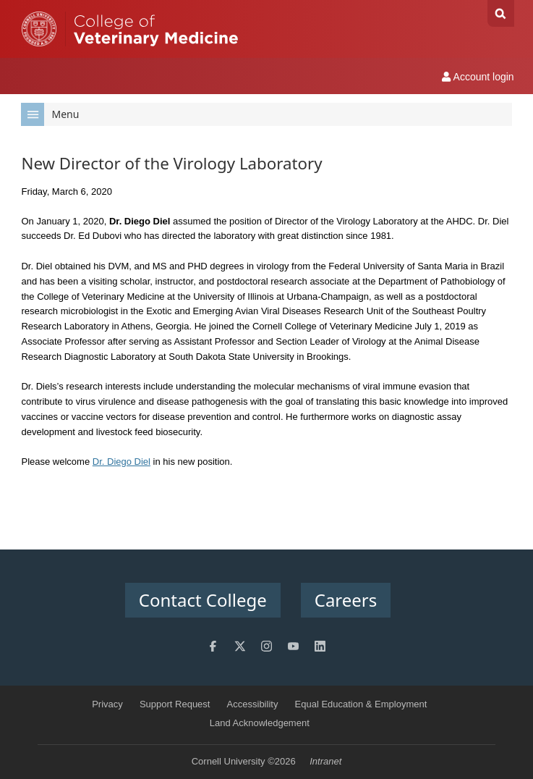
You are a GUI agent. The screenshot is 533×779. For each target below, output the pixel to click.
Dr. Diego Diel (121, 461)
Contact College (203, 600)
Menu (50, 114)
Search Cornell (500, 13)
